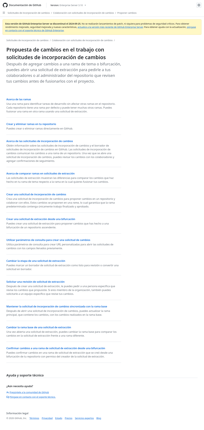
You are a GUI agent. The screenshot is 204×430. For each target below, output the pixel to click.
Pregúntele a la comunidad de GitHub (27, 392)
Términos (34, 418)
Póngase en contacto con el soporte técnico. (31, 396)
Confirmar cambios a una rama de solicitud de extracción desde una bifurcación (55, 348)
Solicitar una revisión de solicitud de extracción (35, 281)
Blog (98, 418)
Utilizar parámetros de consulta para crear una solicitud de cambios (48, 240)
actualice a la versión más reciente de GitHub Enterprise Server (110, 27)
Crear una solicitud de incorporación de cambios (36, 194)
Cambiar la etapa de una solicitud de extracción (35, 261)
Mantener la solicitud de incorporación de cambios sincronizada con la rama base (56, 306)
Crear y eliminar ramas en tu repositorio (31, 124)
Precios (68, 418)
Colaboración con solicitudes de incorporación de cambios (83, 12)
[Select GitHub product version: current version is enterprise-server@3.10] (68, 5)
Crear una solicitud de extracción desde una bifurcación (40, 219)
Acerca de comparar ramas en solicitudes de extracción (40, 173)
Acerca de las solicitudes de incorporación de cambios (39, 141)
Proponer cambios (127, 12)
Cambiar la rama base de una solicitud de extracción (38, 327)
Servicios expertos (84, 418)
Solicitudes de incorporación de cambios (29, 12)
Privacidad (47, 418)
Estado (58, 418)
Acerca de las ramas (18, 99)
